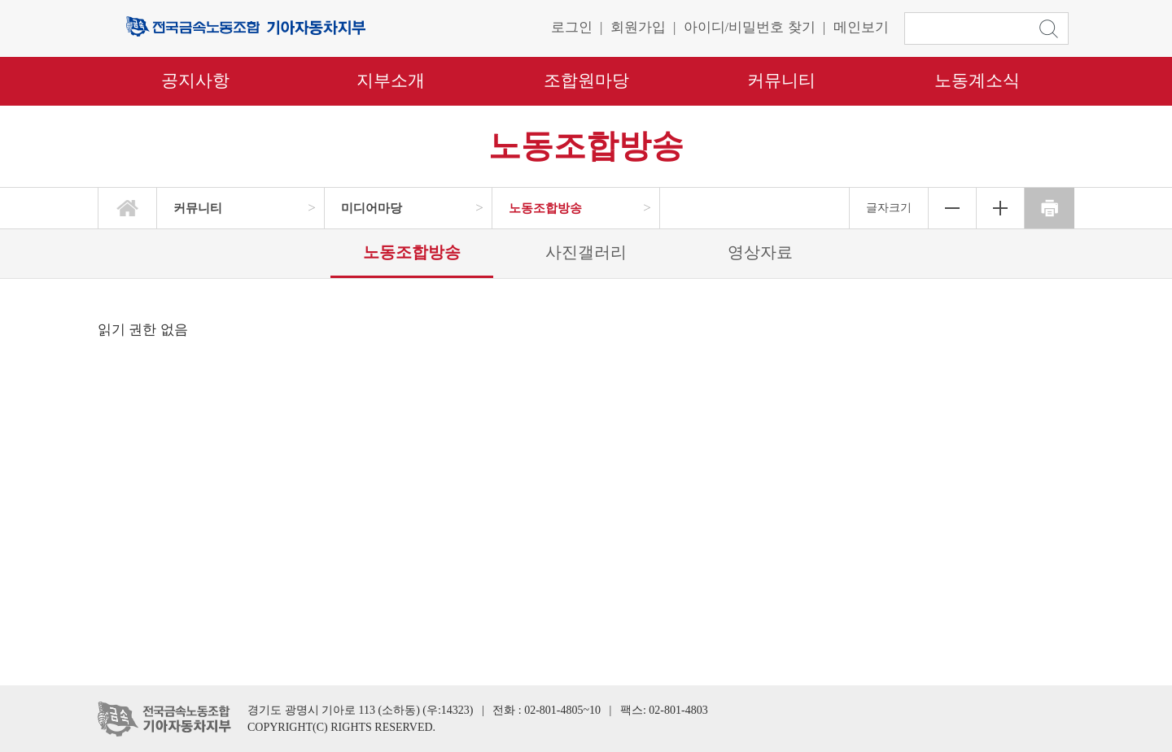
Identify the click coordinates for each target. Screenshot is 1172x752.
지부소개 (390, 80)
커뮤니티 (781, 80)
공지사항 (195, 80)
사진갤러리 (586, 252)
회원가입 (638, 27)
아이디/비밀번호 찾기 (750, 27)
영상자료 (760, 252)
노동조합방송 (412, 252)
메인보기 (861, 27)
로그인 (572, 27)
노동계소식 (977, 80)
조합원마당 (586, 80)
